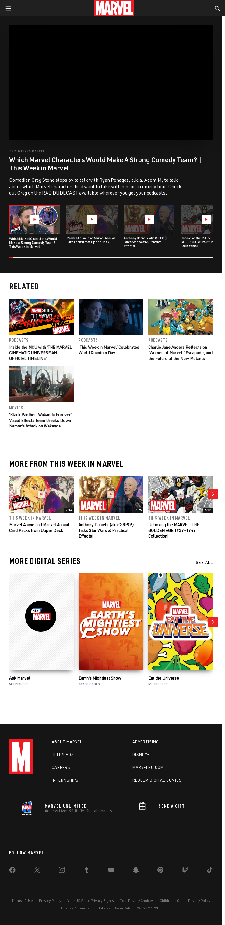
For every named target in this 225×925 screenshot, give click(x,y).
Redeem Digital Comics (157, 780)
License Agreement (77, 908)
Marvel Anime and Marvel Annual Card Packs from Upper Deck (39, 527)
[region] (111, 82)
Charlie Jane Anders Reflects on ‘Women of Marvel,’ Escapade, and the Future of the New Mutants (180, 353)
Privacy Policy (50, 900)
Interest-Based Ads (115, 908)
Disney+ (141, 754)
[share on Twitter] (37, 871)
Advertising (145, 741)
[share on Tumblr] (86, 871)
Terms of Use (22, 900)
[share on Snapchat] (136, 871)
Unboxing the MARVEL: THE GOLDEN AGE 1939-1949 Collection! (173, 530)
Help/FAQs (63, 754)
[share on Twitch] (185, 871)
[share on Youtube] (111, 871)
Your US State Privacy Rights (90, 900)
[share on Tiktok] (210, 871)
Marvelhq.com (148, 767)
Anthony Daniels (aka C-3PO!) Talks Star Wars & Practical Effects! (106, 530)
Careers (61, 767)
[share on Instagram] (62, 871)
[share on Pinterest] (160, 871)
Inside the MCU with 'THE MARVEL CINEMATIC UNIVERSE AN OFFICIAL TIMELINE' (40, 353)
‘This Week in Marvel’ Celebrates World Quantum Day (109, 350)
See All (204, 562)
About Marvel (67, 741)
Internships (65, 780)
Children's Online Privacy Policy (185, 900)
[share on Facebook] (12, 871)
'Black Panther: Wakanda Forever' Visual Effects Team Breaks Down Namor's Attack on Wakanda (40, 420)
